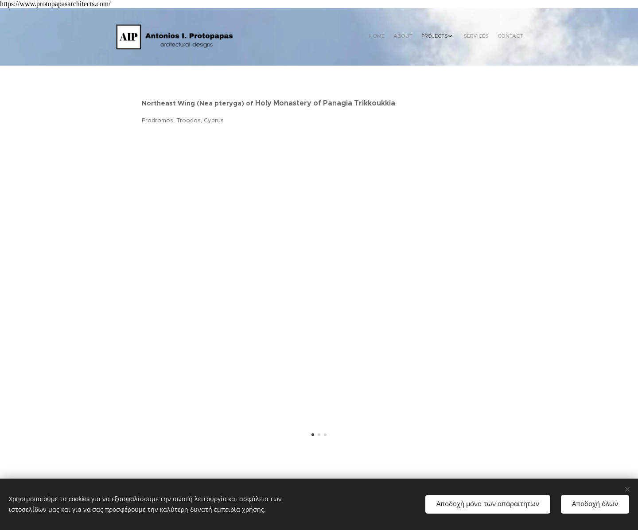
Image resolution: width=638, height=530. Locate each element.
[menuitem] (481, 37)
